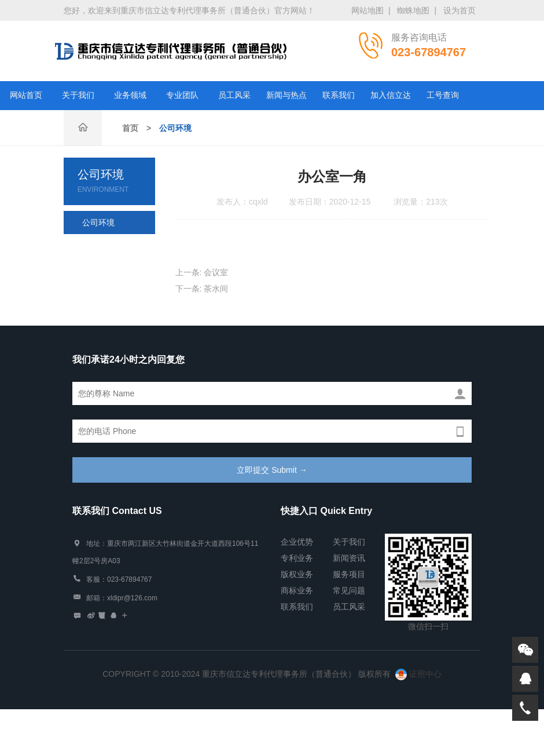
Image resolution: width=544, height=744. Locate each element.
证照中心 (418, 674)
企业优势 (297, 541)
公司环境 (175, 128)
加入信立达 (390, 95)
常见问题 (349, 590)
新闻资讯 (349, 558)
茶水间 (216, 288)
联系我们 (338, 95)
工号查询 (443, 95)
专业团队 (182, 95)
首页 (130, 128)
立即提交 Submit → (272, 470)
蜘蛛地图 (413, 10)
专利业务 (297, 558)
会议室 (216, 272)
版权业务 (297, 574)
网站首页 (26, 95)
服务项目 (349, 574)
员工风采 (234, 95)
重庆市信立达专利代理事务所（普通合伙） (170, 51)
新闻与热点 (286, 95)
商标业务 (297, 590)
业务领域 (130, 95)
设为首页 (459, 10)
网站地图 (367, 10)
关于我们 (78, 95)
